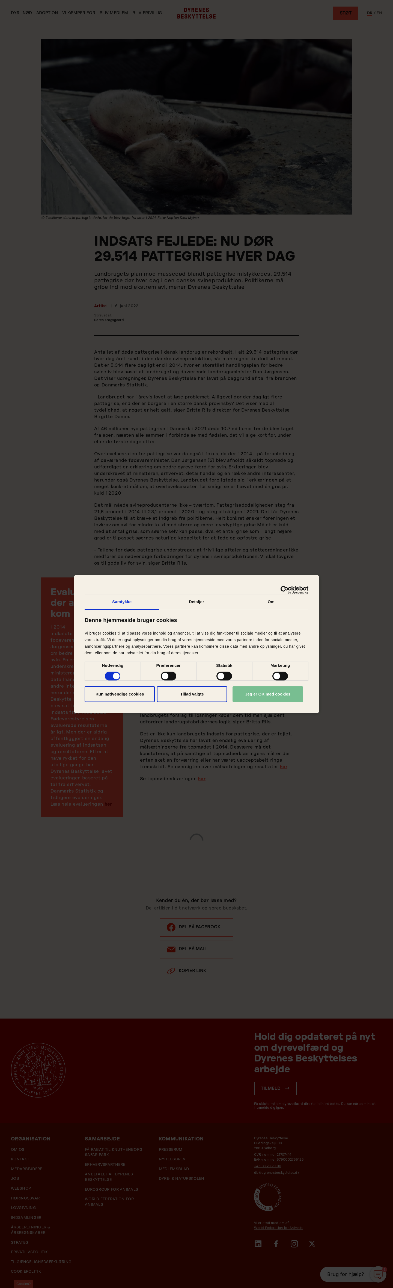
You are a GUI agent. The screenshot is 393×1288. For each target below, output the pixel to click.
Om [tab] (271, 601)
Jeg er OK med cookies (267, 694)
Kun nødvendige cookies (120, 694)
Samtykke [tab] (122, 601)
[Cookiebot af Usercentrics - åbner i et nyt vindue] (284, 590)
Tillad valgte (192, 694)
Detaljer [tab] (196, 601)
